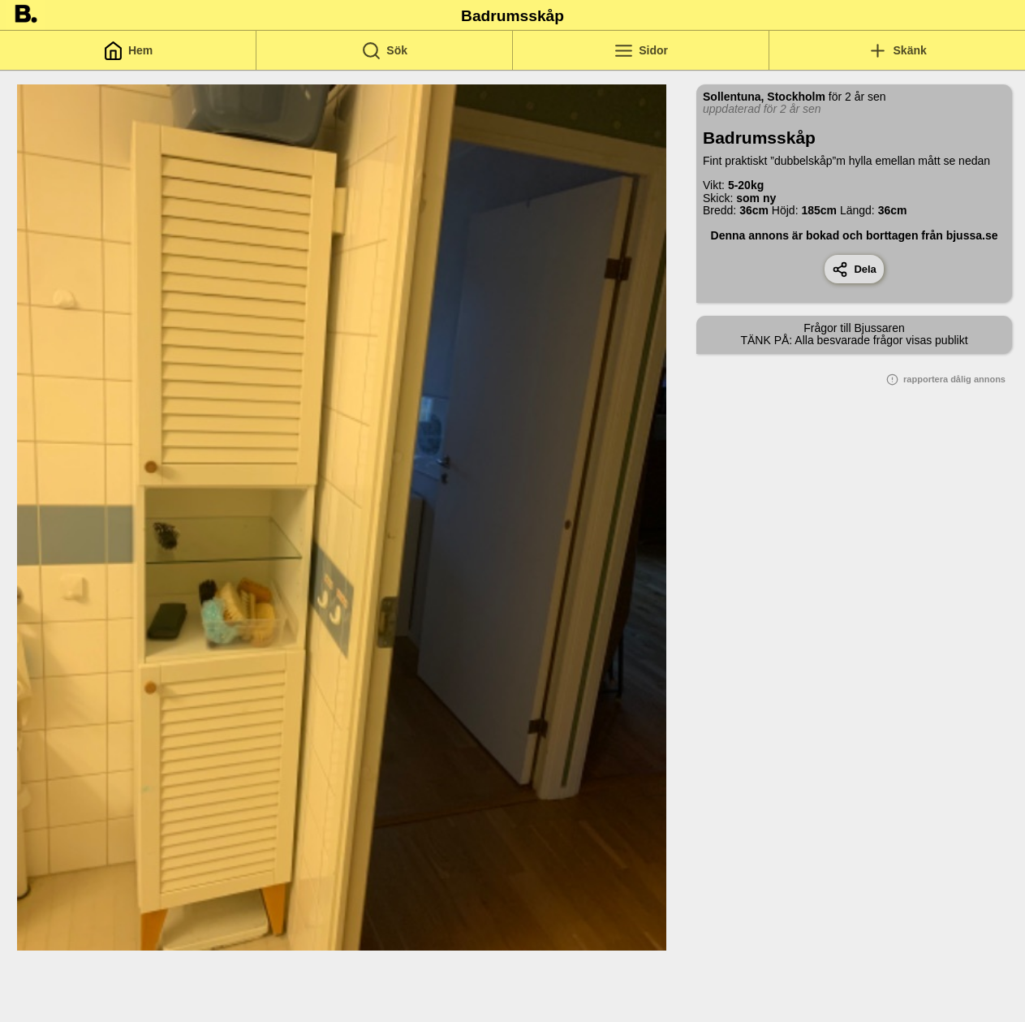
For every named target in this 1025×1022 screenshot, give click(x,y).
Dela (854, 269)
